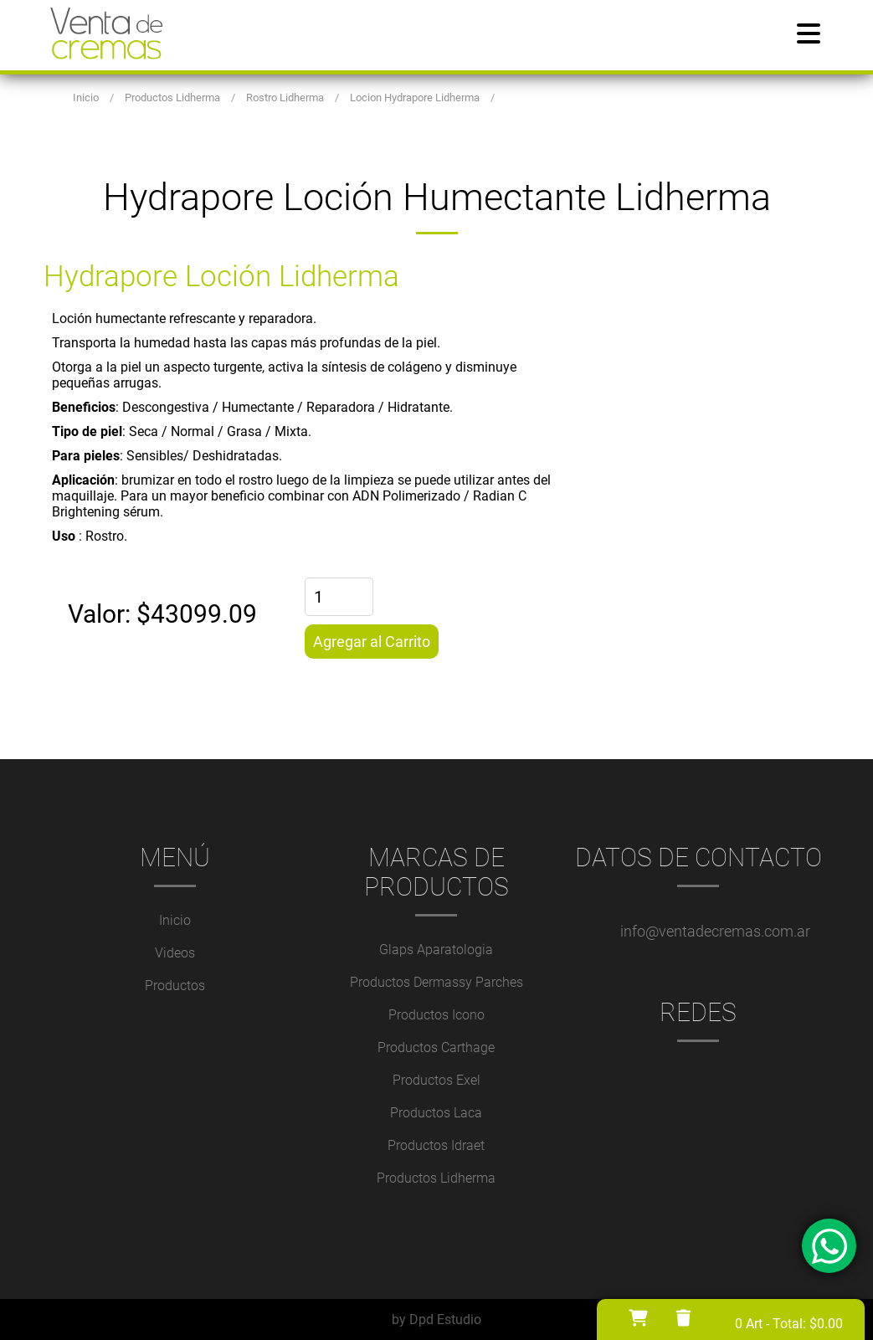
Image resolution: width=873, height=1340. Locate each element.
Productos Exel (436, 1080)
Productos (175, 985)
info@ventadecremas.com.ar (715, 931)
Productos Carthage (436, 1047)
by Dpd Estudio (436, 1319)
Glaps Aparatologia (436, 950)
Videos (175, 953)
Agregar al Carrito (371, 641)
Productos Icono (436, 1015)
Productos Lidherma (436, 1178)
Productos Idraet (436, 1145)
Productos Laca (436, 1113)
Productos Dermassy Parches (436, 982)
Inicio (175, 920)
